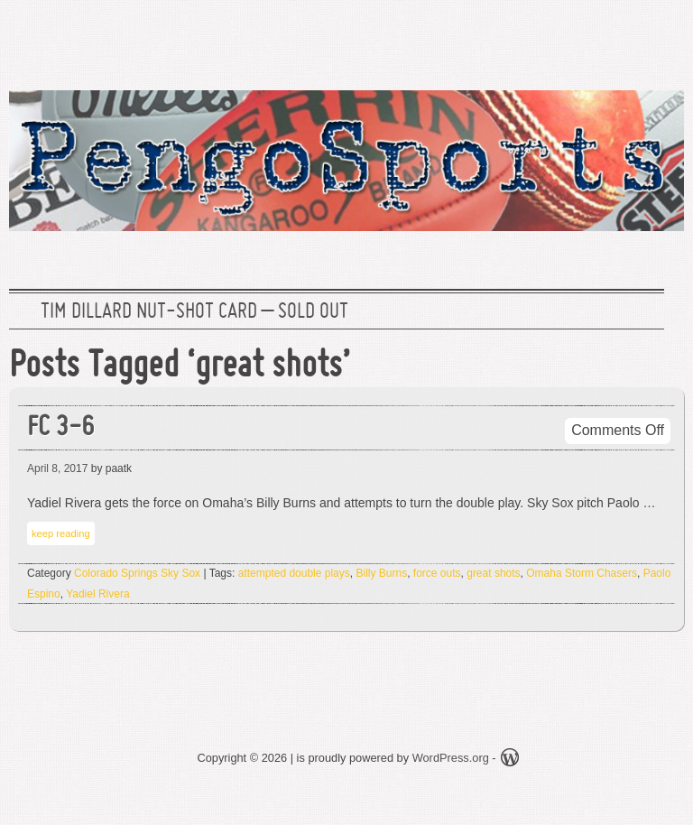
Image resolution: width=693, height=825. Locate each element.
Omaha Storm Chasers (581, 573)
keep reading (61, 533)
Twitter (544, 40)
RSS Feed (659, 40)
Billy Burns (381, 573)
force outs (437, 573)
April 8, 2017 (57, 468)
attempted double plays (294, 573)
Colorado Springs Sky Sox (137, 573)
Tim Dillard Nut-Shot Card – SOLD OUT (194, 312)
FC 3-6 (60, 428)
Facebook (602, 40)
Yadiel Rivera (97, 594)
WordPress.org (450, 758)
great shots (493, 573)
